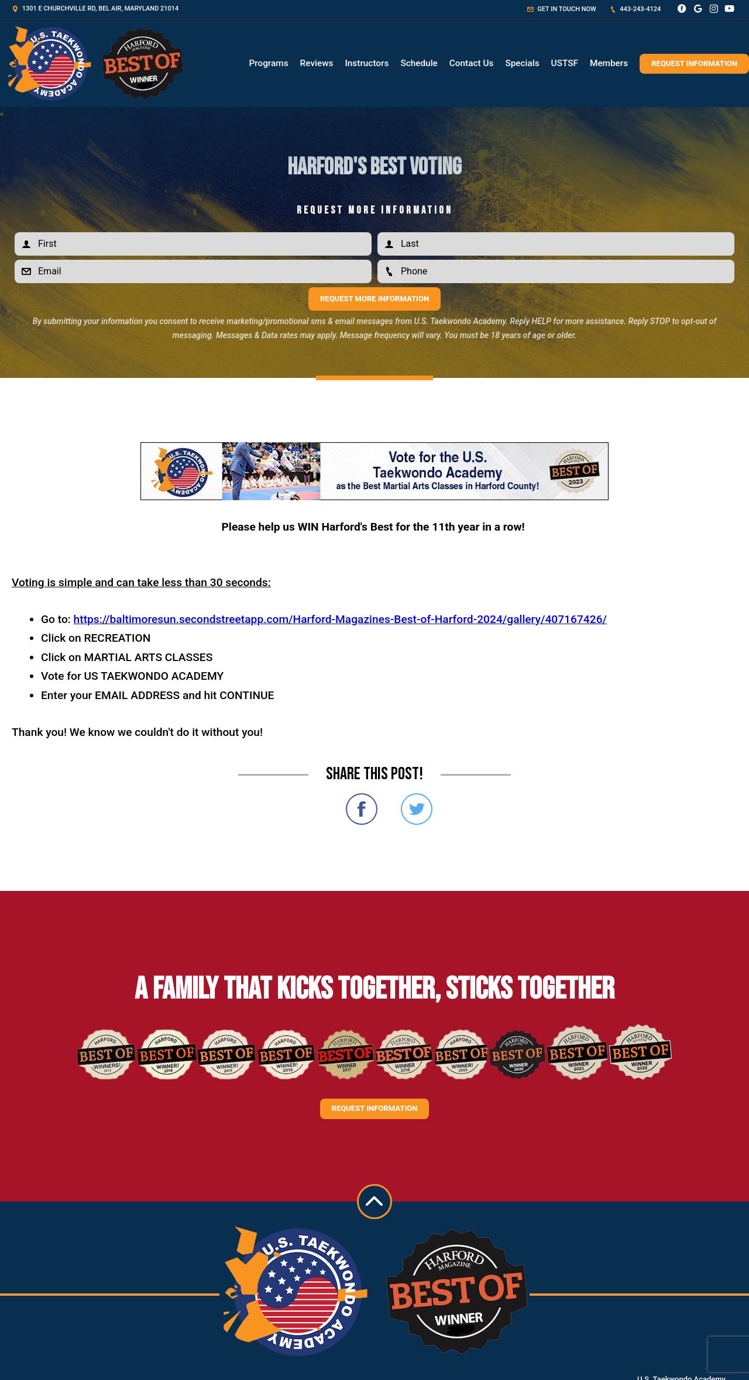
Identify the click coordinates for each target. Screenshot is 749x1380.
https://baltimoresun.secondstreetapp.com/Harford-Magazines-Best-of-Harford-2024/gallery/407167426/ (340, 619)
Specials (522, 63)
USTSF (564, 63)
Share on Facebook (361, 809)
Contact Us (471, 63)
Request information (375, 1108)
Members (609, 63)
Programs (268, 63)
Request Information (694, 63)
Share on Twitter (416, 809)
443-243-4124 (635, 9)
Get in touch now (561, 9)
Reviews (317, 63)
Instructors (367, 63)
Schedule (418, 63)
